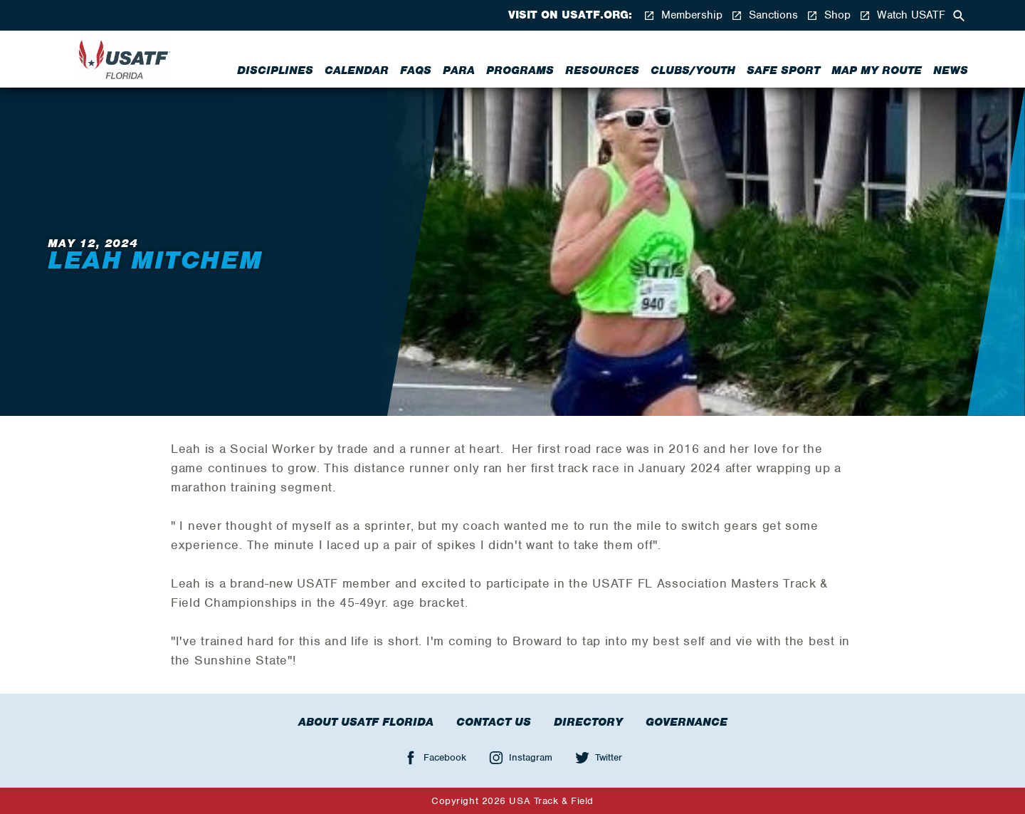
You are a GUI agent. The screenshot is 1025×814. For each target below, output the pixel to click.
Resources (602, 70)
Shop (828, 15)
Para (459, 70)
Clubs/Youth (693, 70)
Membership (682, 15)
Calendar (357, 70)
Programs (520, 70)
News (950, 70)
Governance (686, 722)
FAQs (415, 70)
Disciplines (275, 70)
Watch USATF (902, 15)
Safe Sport (783, 70)
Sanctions (764, 15)
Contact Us (493, 722)
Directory (588, 722)
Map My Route (876, 70)
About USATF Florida (365, 722)
